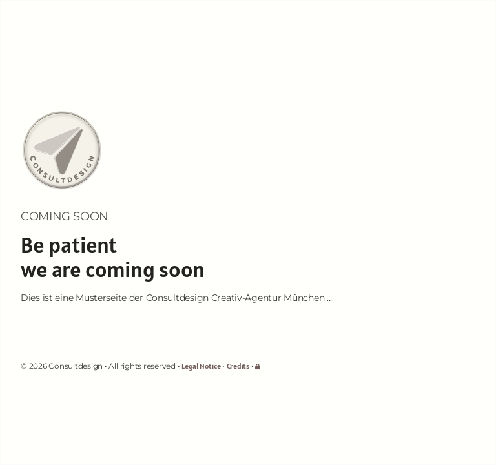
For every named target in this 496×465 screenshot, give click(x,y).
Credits (238, 366)
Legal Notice (200, 366)
